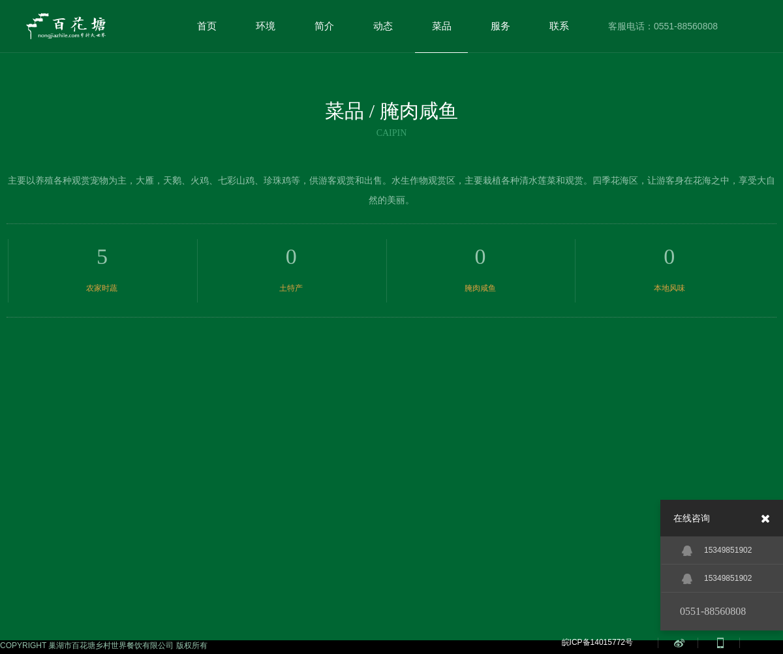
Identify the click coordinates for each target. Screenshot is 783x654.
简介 (324, 25)
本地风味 (669, 288)
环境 (265, 25)
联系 (559, 25)
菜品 (442, 25)
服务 (500, 25)
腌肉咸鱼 (480, 288)
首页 (207, 25)
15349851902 (717, 551)
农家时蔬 (101, 288)
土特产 (291, 288)
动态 (383, 25)
